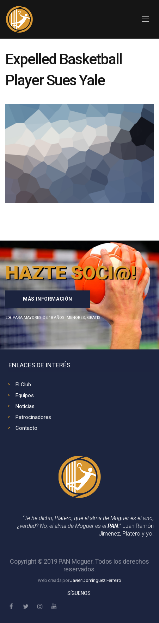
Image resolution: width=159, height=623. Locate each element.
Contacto (26, 428)
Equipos (25, 395)
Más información (47, 299)
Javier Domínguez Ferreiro (95, 580)
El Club (23, 384)
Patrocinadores (33, 417)
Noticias (25, 406)
